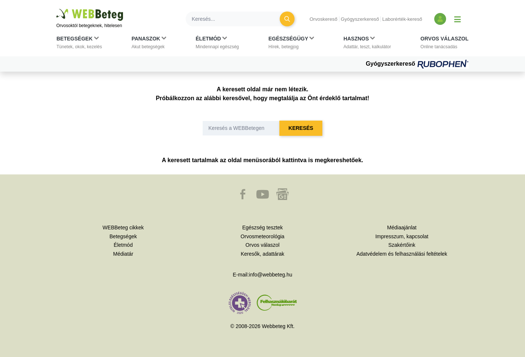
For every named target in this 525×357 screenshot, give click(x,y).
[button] (79, 44)
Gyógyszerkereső (360, 19)
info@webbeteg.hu (270, 275)
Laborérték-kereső (402, 19)
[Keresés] (237, 19)
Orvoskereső (323, 19)
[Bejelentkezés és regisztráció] (440, 19)
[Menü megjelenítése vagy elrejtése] (457, 19)
